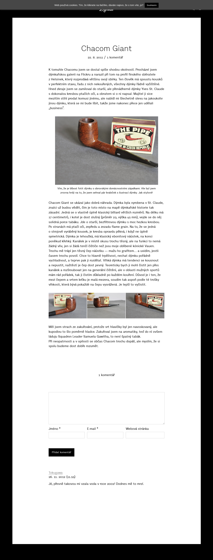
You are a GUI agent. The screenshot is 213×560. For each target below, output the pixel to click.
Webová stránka (137, 428)
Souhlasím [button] (151, 5)
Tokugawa (56, 473)
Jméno (55, 428)
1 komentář (115, 57)
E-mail (92, 428)
